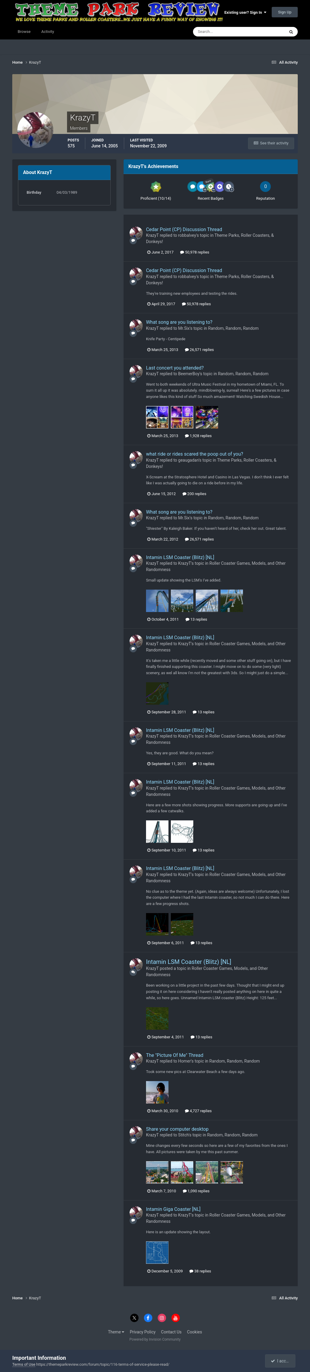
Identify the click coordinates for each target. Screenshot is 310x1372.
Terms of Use (23, 1364)
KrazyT (152, 235)
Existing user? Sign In (245, 12)
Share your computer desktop (177, 1129)
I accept (281, 1361)
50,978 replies (194, 252)
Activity (47, 31)
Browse (24, 31)
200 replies (194, 494)
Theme (116, 1332)
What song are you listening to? (179, 322)
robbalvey (187, 235)
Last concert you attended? (175, 368)
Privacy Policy (143, 1332)
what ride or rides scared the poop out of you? (194, 454)
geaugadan (188, 460)
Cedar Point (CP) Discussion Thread (184, 229)
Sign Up (284, 12)
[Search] (220, 31)
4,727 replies (198, 1111)
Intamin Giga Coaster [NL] (173, 1209)
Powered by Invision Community (155, 1339)
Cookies (194, 1332)
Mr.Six (183, 328)
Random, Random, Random (233, 328)
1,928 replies (198, 436)
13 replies (196, 619)
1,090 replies (196, 1191)
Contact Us (171, 1332)
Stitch (183, 1135)
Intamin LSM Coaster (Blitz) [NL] (180, 557)
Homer (184, 1061)
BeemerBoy (188, 373)
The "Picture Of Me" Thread (174, 1055)
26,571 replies (199, 349)
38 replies (200, 1271)
